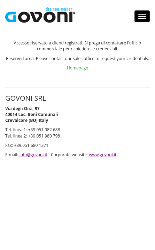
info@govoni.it (42, 197)
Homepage (77, 94)
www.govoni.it (23, 205)
